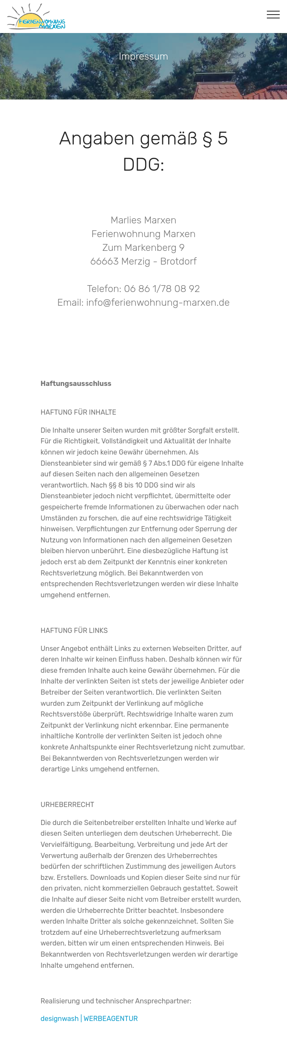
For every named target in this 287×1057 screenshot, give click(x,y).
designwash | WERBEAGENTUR (89, 1019)
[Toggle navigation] (273, 14)
